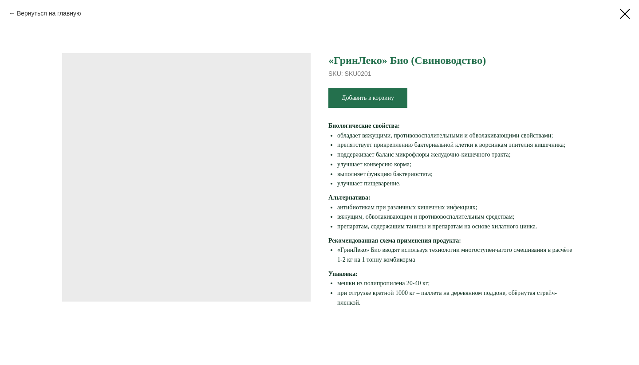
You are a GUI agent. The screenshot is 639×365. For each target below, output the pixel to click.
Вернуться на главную (49, 13)
